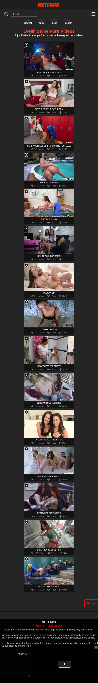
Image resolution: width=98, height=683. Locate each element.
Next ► (91, 603)
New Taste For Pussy (49, 366)
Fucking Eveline (49, 182)
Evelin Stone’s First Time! (49, 439)
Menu (93, 14)
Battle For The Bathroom (49, 109)
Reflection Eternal (49, 586)
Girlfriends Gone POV (49, 550)
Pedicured (49, 293)
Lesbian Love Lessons (49, 403)
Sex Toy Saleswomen (48, 256)
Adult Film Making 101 (49, 476)
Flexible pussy (49, 219)
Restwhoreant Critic (49, 513)
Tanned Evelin (49, 329)
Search (6, 14)
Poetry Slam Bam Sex (49, 72)
